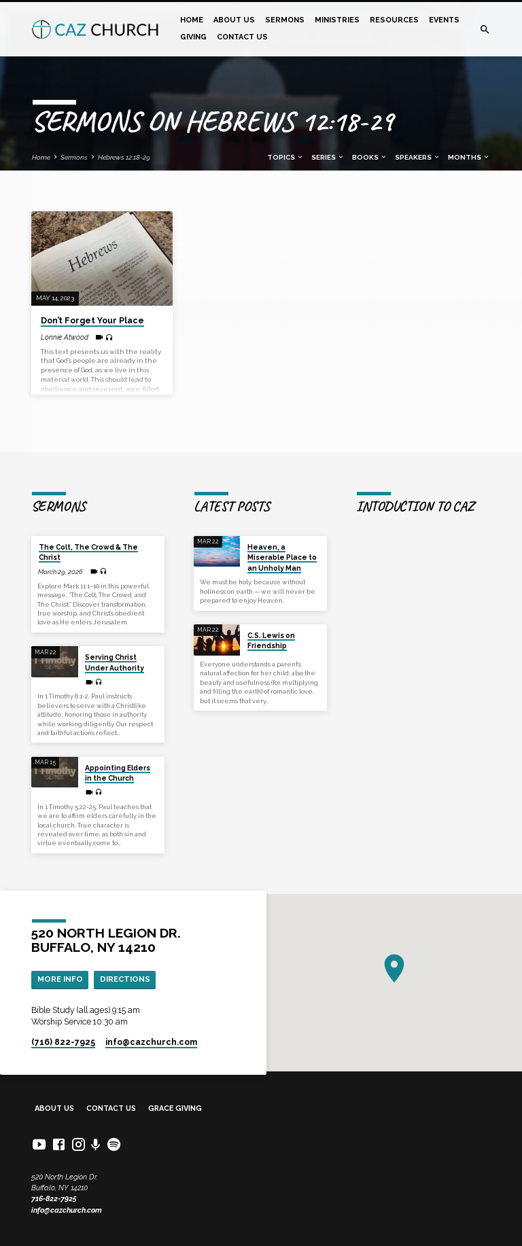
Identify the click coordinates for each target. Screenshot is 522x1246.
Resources (394, 20)
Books (369, 157)
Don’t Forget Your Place (92, 320)
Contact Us (242, 37)
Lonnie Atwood (64, 337)
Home (191, 20)
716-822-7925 (54, 1198)
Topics (285, 157)
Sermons (284, 20)
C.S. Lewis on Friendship (271, 640)
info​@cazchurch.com (151, 1042)
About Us (234, 20)
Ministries (337, 20)
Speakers (417, 157)
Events (444, 20)
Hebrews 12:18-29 (124, 157)
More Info (60, 979)
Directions (125, 979)
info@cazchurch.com (66, 1210)
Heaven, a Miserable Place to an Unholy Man (282, 557)
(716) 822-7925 (63, 1042)
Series (328, 157)
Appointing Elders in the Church (117, 773)
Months (469, 157)
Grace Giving (175, 1108)
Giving (193, 37)
